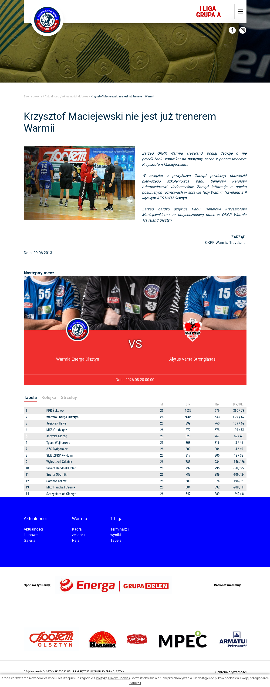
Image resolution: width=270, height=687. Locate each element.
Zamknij (135, 683)
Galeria (29, 540)
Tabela (116, 540)
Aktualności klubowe (75, 96)
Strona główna (33, 96)
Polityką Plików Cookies (113, 678)
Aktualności (52, 96)
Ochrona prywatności (230, 672)
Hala (76, 540)
